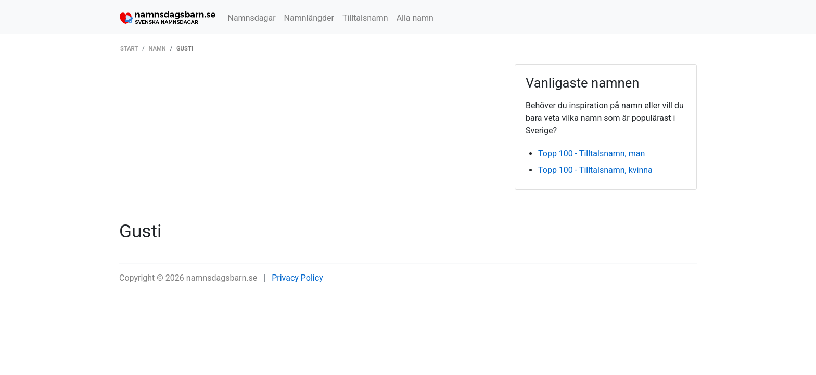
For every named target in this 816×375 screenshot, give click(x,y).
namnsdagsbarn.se (222, 278)
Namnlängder (309, 18)
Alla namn (415, 18)
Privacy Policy (297, 278)
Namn (157, 48)
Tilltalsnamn (365, 18)
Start (129, 48)
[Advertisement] (309, 142)
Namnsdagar (252, 18)
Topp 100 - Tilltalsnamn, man (591, 153)
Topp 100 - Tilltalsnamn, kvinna (595, 170)
